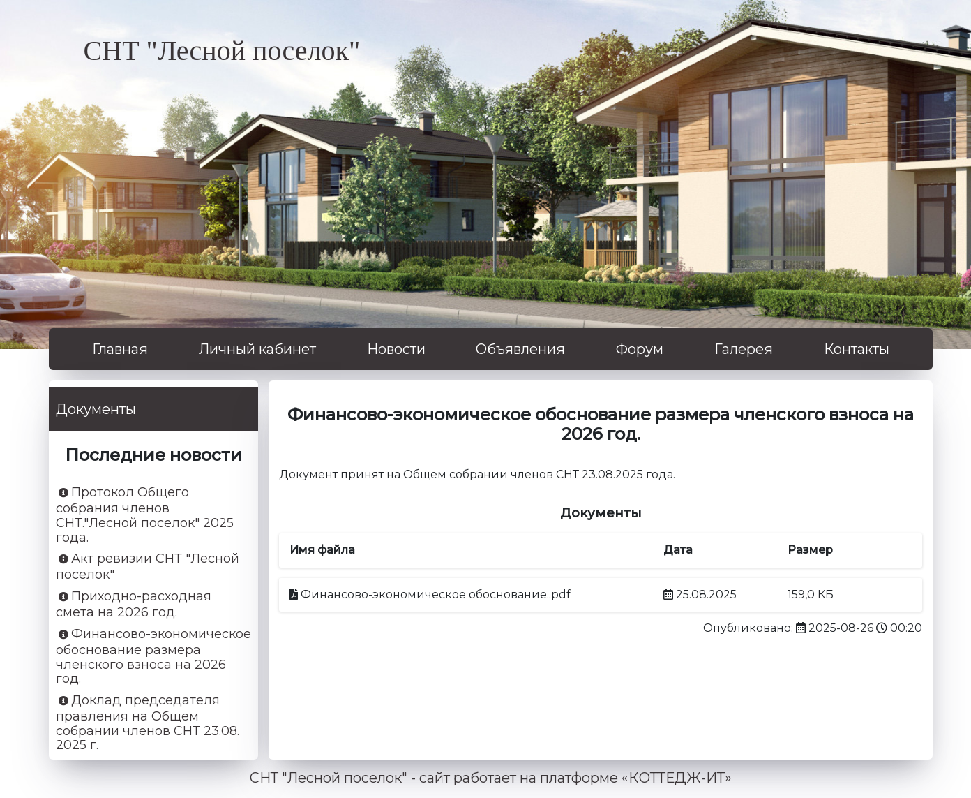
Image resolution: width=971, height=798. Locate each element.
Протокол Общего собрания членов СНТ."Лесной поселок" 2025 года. (145, 515)
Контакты (856, 349)
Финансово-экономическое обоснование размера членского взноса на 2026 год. (153, 656)
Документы (96, 409)
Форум (639, 349)
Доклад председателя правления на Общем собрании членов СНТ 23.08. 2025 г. (147, 723)
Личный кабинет (257, 349)
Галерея (743, 349)
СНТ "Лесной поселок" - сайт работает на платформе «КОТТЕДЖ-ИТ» (491, 778)
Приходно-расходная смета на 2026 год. (133, 604)
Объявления (520, 349)
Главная (120, 349)
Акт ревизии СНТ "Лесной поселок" (147, 567)
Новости (396, 349)
